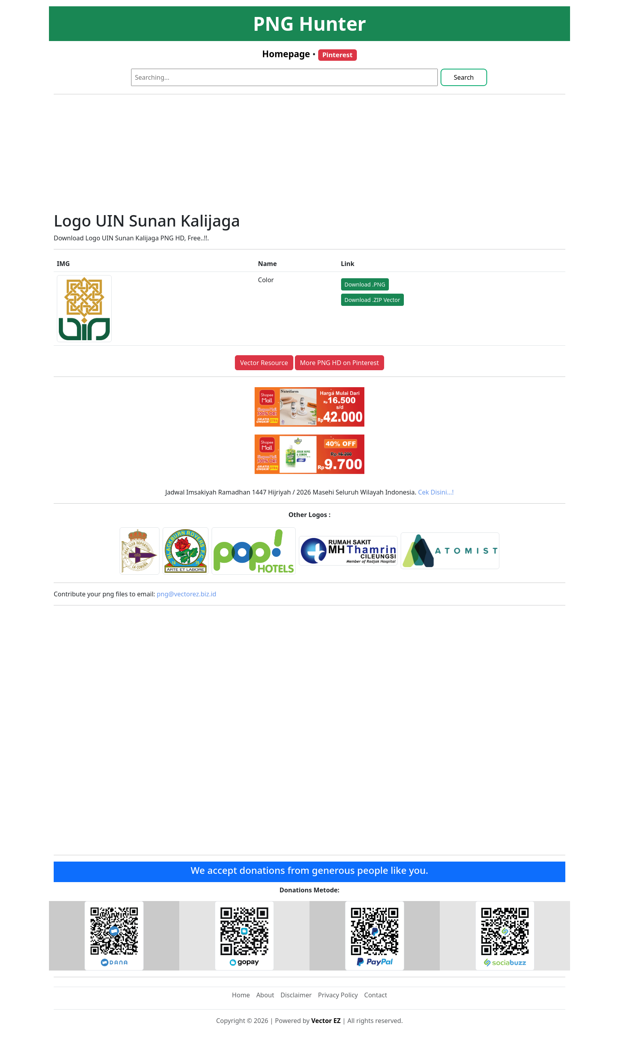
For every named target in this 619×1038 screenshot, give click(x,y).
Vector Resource (264, 362)
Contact (375, 995)
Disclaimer (296, 995)
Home (241, 995)
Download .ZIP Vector (372, 300)
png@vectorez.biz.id (186, 594)
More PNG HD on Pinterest (339, 362)
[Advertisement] (309, 156)
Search (464, 77)
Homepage (286, 54)
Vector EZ (325, 1020)
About (265, 995)
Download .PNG (365, 284)
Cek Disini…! (436, 492)
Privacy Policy (338, 995)
